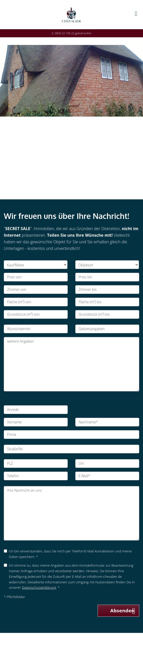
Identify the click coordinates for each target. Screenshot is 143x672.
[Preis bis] (107, 277)
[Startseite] (71, 14)
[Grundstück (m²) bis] (107, 314)
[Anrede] (36, 409)
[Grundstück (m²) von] (36, 314)
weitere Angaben (71, 364)
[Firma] (71, 434)
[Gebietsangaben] (107, 329)
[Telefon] (36, 476)
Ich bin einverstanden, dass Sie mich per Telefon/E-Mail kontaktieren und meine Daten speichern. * (68, 554)
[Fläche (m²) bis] (107, 302)
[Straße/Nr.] (71, 449)
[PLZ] (36, 463)
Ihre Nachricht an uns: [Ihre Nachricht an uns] (71, 513)
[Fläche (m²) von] (36, 302)
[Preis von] (36, 277)
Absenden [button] (122, 610)
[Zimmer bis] (107, 289)
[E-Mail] (107, 476)
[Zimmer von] (36, 289)
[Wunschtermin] (36, 329)
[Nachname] (107, 422)
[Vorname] (36, 422)
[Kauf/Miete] (35, 264)
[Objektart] (107, 264)
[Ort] (107, 463)
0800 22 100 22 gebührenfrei (73, 33)
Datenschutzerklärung (39, 587)
